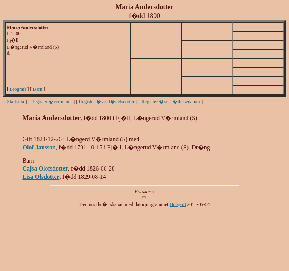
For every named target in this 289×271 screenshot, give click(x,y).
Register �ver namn (51, 101)
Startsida (15, 101)
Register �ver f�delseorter (106, 101)
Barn (37, 89)
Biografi (18, 89)
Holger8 (178, 204)
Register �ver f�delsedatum (170, 101)
